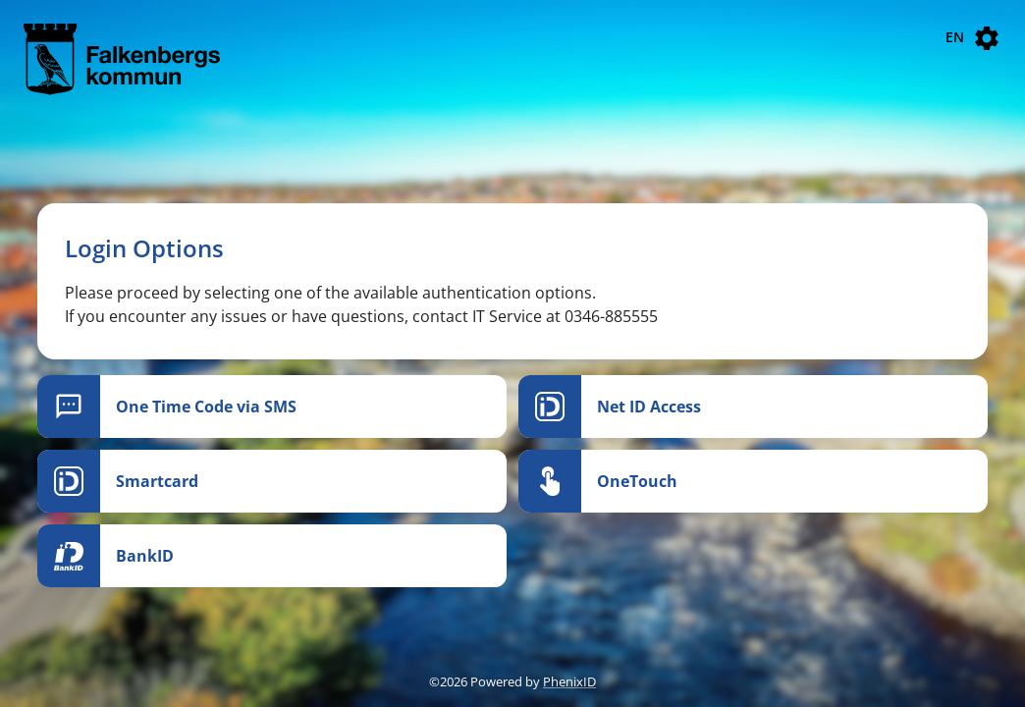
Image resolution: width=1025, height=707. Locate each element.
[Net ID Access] (753, 406)
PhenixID (569, 681)
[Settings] (986, 38)
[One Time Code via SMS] (272, 406)
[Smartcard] (272, 481)
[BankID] (272, 555)
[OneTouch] (753, 481)
